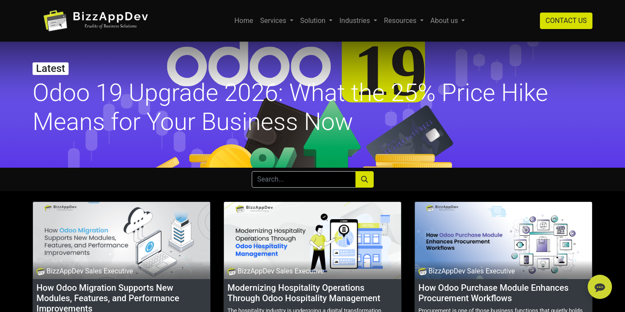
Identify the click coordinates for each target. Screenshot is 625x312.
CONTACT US (566, 20)
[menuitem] (244, 20)
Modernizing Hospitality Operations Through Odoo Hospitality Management (303, 293)
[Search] (364, 179)
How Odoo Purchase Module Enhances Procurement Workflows (493, 293)
